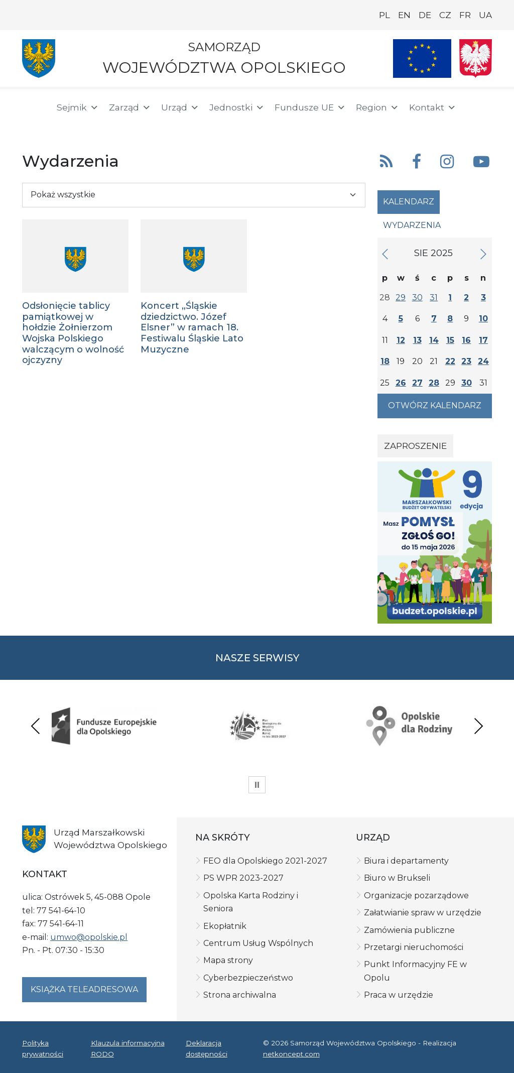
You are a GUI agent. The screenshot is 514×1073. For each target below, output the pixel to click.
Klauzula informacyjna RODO (128, 1048)
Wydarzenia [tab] (412, 225)
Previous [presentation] (35, 726)
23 (466, 361)
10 (483, 318)
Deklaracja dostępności (206, 1048)
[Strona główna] (33, 109)
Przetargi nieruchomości (413, 947)
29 (401, 297)
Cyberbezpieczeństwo (248, 978)
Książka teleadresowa (84, 989)
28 (434, 383)
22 (450, 361)
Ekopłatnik (224, 926)
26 (401, 383)
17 (483, 340)
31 (434, 297)
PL (384, 15)
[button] (466, 107)
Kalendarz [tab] (408, 201)
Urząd (180, 107)
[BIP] (34, 126)
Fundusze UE (310, 107)
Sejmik (78, 107)
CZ (445, 15)
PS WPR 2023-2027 (243, 878)
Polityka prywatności (42, 1048)
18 (385, 361)
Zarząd (130, 107)
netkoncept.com (291, 1054)
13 (417, 340)
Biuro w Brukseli (397, 878)
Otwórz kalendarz (434, 405)
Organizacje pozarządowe (416, 895)
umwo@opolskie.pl (88, 937)
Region (377, 107)
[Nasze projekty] (422, 58)
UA (485, 15)
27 (417, 383)
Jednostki (237, 107)
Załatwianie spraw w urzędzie (422, 912)
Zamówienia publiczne (409, 930)
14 (434, 340)
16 (466, 340)
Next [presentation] (478, 726)
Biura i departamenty (406, 861)
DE (425, 15)
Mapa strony (228, 960)
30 (417, 297)
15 (450, 340)
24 (483, 361)
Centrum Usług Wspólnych (258, 943)
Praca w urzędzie (398, 995)
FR (465, 15)
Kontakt (432, 107)
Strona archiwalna (239, 995)
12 (401, 340)
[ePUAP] (66, 125)
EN (404, 15)
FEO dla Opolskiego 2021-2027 (265, 861)
